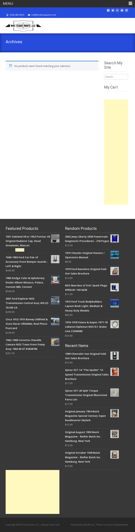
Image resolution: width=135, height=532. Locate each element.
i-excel (106, 524)
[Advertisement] (116, 152)
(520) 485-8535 (17, 14)
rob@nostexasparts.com (43, 14)
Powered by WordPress (83, 524)
